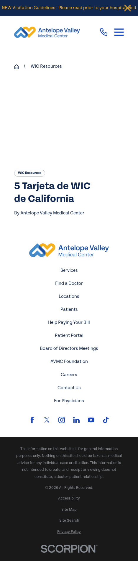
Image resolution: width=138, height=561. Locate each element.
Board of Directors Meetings (69, 348)
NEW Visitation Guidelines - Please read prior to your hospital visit (69, 7)
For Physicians (69, 400)
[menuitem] (69, 498)
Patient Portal (69, 335)
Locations (69, 296)
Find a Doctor (69, 283)
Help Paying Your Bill (69, 322)
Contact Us (69, 387)
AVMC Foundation (69, 361)
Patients (69, 309)
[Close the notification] (127, 7)
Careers (69, 374)
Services (69, 270)
